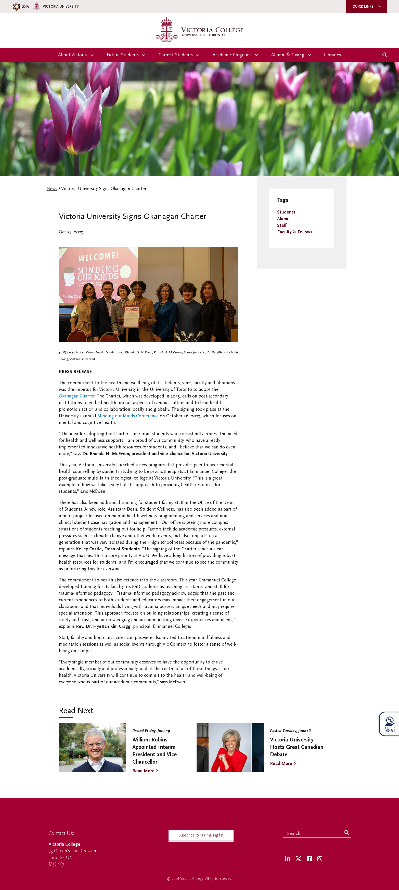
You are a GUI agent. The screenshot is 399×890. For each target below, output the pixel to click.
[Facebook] (309, 859)
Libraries (332, 55)
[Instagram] (319, 859)
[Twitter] (298, 859)
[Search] (347, 833)
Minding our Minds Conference (128, 416)
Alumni (283, 218)
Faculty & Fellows (294, 232)
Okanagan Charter (76, 396)
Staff (281, 225)
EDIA (20, 6)
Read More (143, 771)
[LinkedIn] (287, 859)
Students (286, 212)
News (52, 188)
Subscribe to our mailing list (201, 835)
